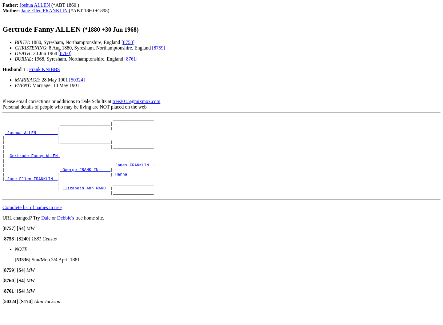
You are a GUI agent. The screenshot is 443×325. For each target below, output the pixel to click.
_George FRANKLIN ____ (85, 180)
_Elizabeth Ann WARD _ (85, 202)
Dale (45, 233)
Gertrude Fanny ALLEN (35, 164)
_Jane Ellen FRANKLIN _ (31, 191)
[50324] (77, 79)
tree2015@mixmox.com (137, 101)
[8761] (131, 58)
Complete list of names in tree (32, 223)
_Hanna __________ (133, 186)
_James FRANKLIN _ (133, 175)
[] (9, 244)
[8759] (158, 47)
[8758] (128, 42)
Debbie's (65, 233)
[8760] (65, 53)
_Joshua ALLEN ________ (31, 136)
